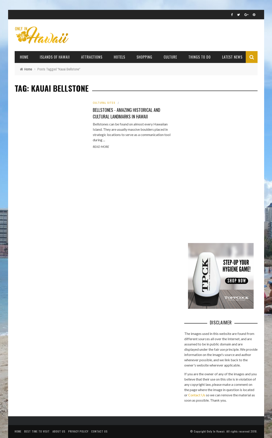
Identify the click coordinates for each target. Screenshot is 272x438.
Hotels (119, 57)
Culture (170, 57)
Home (24, 57)
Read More (101, 146)
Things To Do (199, 57)
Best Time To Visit (37, 431)
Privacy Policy (78, 431)
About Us (59, 431)
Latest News (232, 57)
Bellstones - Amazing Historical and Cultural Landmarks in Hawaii (126, 113)
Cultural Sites (104, 103)
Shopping (144, 57)
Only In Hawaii (216, 431)
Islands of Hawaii (55, 57)
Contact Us (196, 395)
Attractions (91, 57)
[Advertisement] (217, 166)
